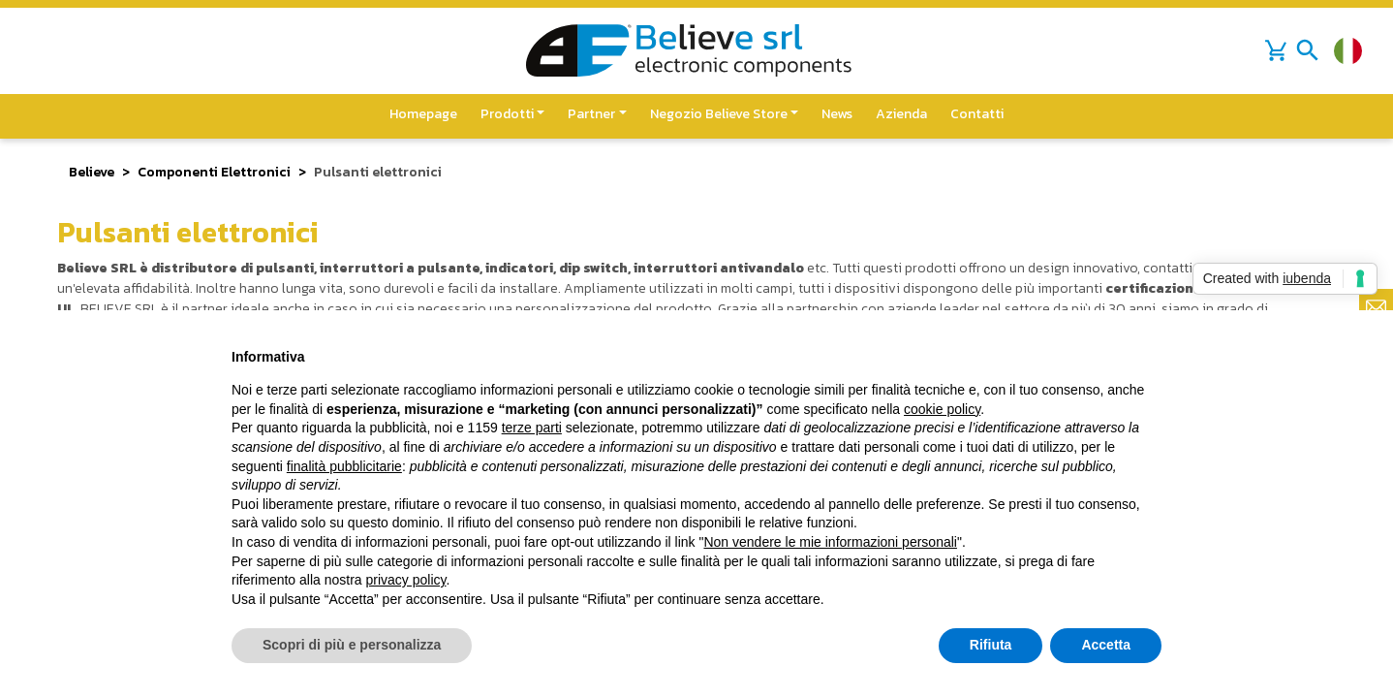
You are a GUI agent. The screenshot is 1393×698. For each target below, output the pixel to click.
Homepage (423, 114)
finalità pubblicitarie (344, 466)
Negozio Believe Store (719, 114)
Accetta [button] (1105, 644)
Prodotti (507, 114)
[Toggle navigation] (1307, 50)
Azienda (901, 114)
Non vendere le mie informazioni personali (829, 542)
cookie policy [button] (942, 409)
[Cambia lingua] (1348, 51)
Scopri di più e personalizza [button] (352, 644)
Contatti (977, 114)
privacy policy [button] (406, 579)
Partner (591, 114)
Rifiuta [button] (991, 644)
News (836, 114)
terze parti (532, 427)
